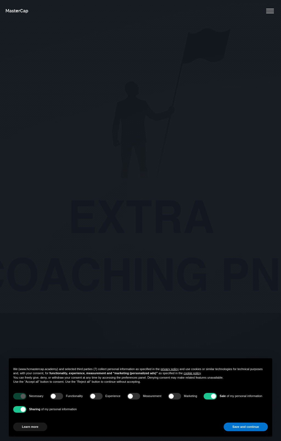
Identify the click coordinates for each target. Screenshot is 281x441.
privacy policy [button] (170, 369)
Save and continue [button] (245, 426)
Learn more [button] (30, 426)
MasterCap (16, 10)
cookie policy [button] (192, 373)
